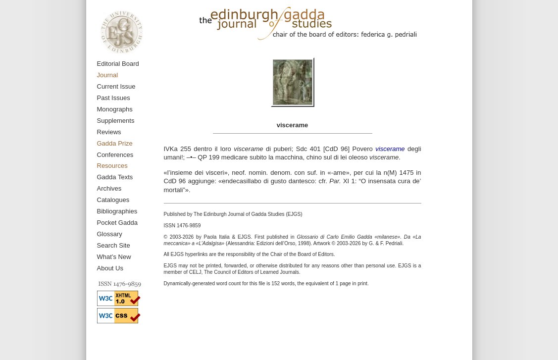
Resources (112, 165)
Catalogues (113, 200)
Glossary (109, 234)
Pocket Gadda (117, 222)
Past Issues (113, 98)
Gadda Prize (115, 143)
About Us (110, 268)
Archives (109, 188)
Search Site (113, 245)
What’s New (114, 256)
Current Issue (116, 86)
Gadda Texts (115, 177)
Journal (107, 75)
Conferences (115, 154)
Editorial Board (118, 63)
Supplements (116, 120)
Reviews (109, 132)
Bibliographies (117, 211)
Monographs (115, 109)
